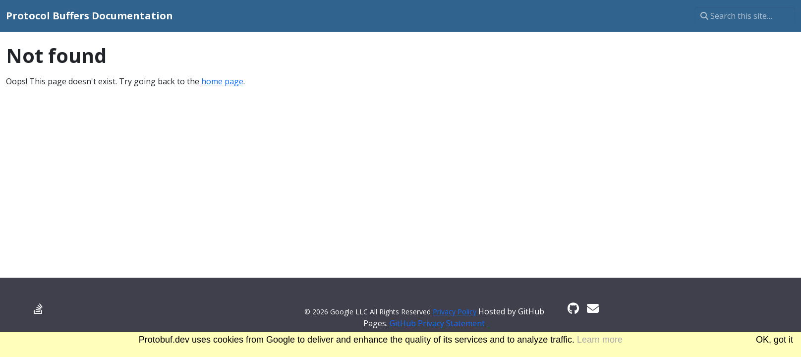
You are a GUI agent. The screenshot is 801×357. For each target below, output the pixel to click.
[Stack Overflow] (38, 308)
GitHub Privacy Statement (437, 323)
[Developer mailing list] (593, 308)
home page (222, 81)
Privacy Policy (454, 311)
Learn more (600, 340)
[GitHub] (573, 308)
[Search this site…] (744, 16)
